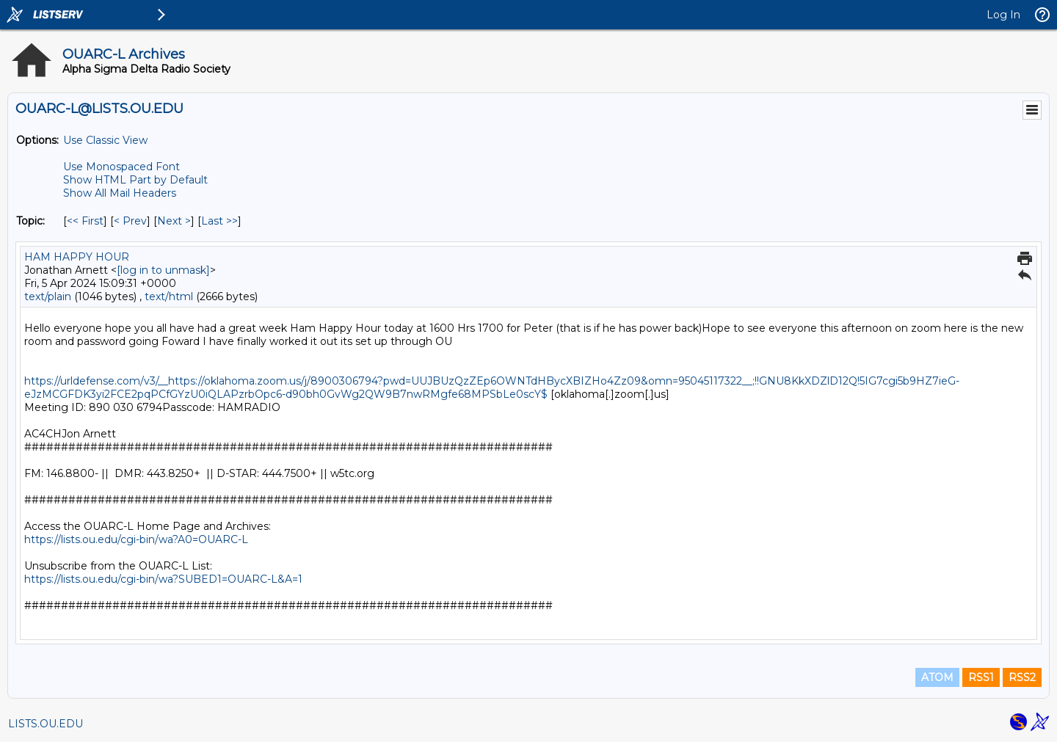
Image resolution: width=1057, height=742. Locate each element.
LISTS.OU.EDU (45, 723)
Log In (1003, 14)
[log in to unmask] (163, 270)
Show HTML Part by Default (135, 179)
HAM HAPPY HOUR (76, 256)
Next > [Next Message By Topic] (174, 221)
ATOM (937, 677)
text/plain (47, 296)
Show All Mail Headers (119, 193)
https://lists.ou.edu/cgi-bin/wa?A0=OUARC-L (136, 539)
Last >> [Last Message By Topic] (219, 221)
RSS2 (1022, 677)
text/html (169, 296)
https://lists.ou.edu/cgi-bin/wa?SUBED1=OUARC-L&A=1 (163, 579)
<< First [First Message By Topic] (85, 221)
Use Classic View (105, 140)
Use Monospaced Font (121, 166)
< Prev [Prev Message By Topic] (130, 221)
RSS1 (981, 677)
